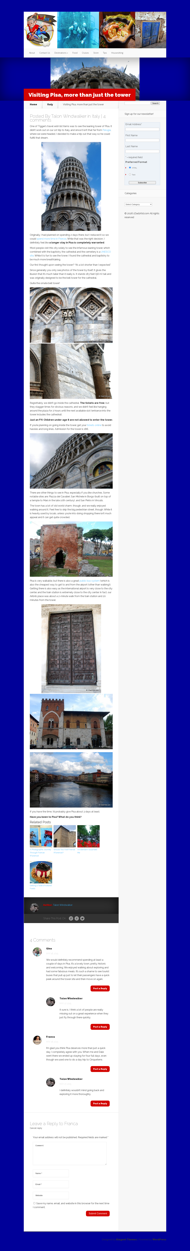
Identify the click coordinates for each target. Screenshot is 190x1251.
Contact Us (44, 52)
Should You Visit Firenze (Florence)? (64, 851)
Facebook (76, 918)
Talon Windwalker (68, 116)
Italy (50, 104)
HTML (134, 168)
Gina (49, 948)
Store (96, 52)
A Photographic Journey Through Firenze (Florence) (40, 852)
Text (133, 175)
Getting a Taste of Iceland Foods (41, 887)
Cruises (85, 52)
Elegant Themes (126, 1243)
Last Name (131, 146)
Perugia (107, 130)
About (32, 52)
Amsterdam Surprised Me (87, 851)
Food (74, 52)
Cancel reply (36, 1128)
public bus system (90, 580)
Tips (105, 52)
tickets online (94, 425)
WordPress (159, 1243)
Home (33, 104)
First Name (131, 135)
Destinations (60, 52)
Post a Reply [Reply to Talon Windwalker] (100, 1027)
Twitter (82, 918)
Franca (50, 1037)
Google (71, 918)
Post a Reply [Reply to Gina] (100, 988)
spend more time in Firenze (51, 238)
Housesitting (117, 52)
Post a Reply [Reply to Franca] (100, 1069)
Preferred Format (136, 162)
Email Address (133, 124)
